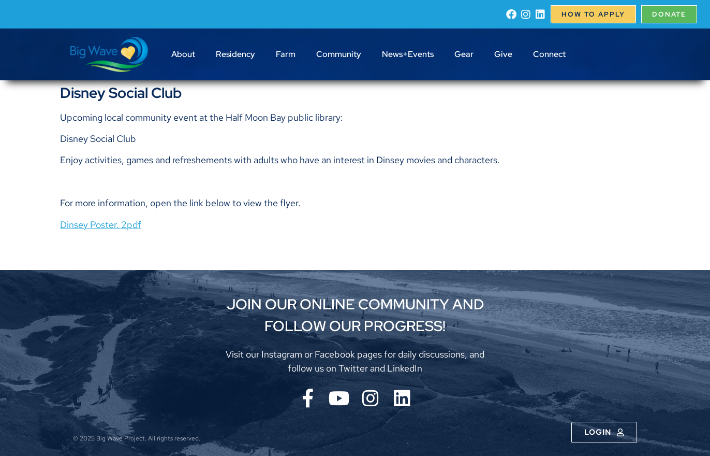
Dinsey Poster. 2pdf (100, 225)
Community (338, 54)
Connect (549, 54)
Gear (464, 54)
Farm (285, 54)
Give (503, 54)
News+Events (408, 54)
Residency (235, 54)
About (183, 54)
